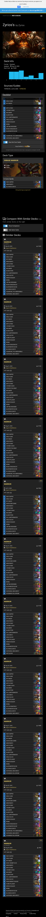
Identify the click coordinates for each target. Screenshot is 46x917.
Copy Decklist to (23, 146)
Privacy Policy (23, 913)
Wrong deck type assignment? (23, 190)
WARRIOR (7, 242)
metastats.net (35, 910)
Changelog (8, 913)
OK (19, 6)
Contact (16, 913)
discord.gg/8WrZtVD (36, 10)
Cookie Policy (32, 913)
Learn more (26, 6)
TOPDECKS (22, 89)
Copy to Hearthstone (11, 248)
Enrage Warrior (11, 160)
